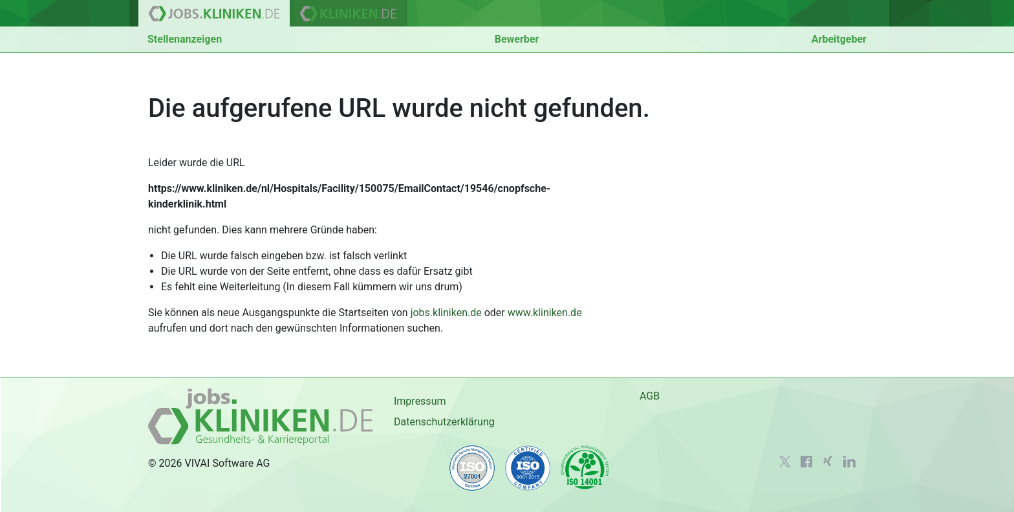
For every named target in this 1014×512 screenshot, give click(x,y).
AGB (650, 396)
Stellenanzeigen (184, 39)
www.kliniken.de (545, 312)
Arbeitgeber (839, 39)
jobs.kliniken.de (446, 312)
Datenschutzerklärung (444, 422)
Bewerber (517, 39)
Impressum (420, 401)
